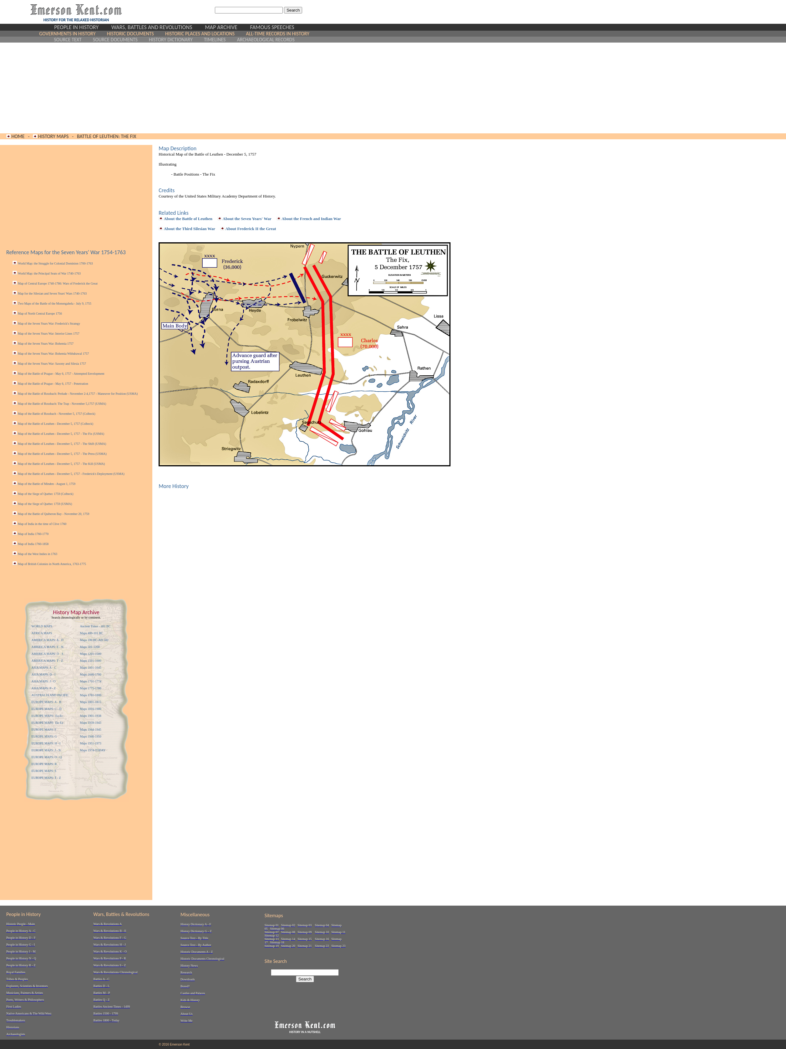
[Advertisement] (174, 88)
